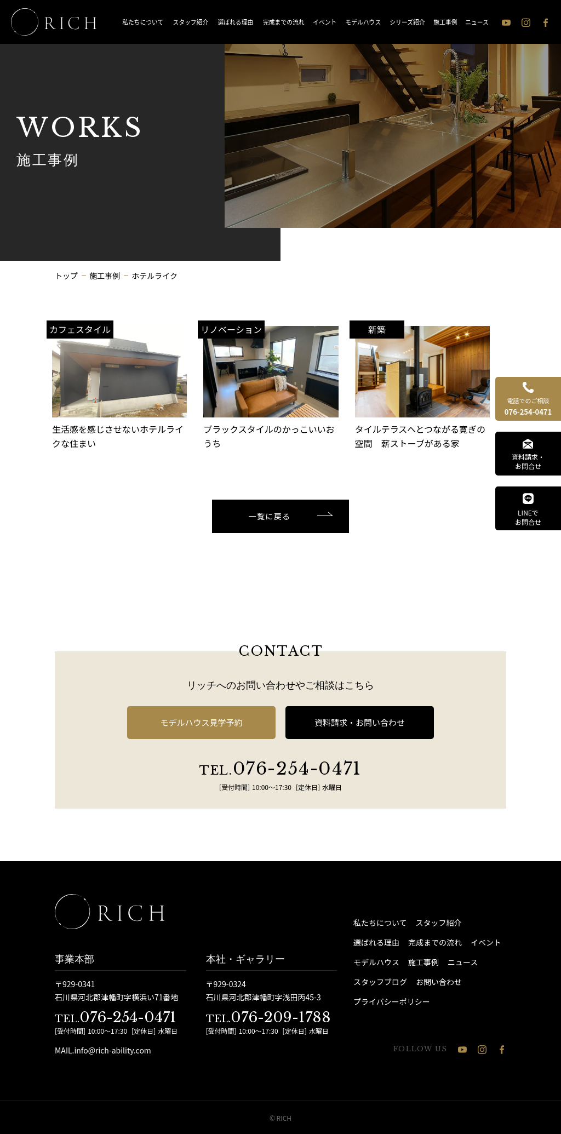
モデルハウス (363, 21)
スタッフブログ (380, 981)
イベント (324, 21)
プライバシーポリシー (391, 1001)
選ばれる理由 (235, 21)
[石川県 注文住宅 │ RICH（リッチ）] (53, 22)
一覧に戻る (270, 516)
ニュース (477, 21)
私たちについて (142, 21)
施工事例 (445, 21)
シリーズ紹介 (407, 21)
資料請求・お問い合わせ (359, 722)
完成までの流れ (284, 21)
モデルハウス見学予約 (201, 722)
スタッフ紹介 (191, 21)
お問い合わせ (439, 981)
